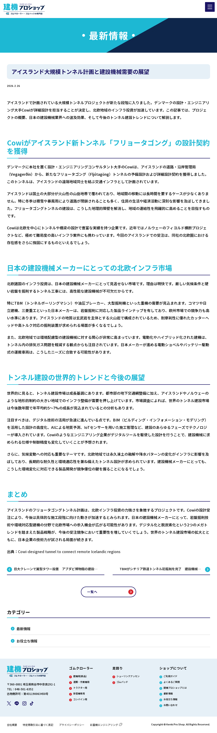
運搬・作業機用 (81, 683)
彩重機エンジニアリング (106, 725)
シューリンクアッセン (128, 677)
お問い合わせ (170, 706)
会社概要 (12, 725)
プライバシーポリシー (71, 725)
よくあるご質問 (172, 683)
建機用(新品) (80, 677)
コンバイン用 (80, 700)
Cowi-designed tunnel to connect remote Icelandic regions (69, 551)
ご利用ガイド (170, 677)
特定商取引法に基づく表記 (38, 725)
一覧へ (92, 591)
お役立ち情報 (28, 641)
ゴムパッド (122, 683)
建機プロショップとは (175, 689)
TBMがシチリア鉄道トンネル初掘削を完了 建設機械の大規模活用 (165, 569)
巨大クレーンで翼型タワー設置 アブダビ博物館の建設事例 (57, 569)
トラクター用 (80, 689)
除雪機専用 (79, 694)
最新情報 (24, 629)
